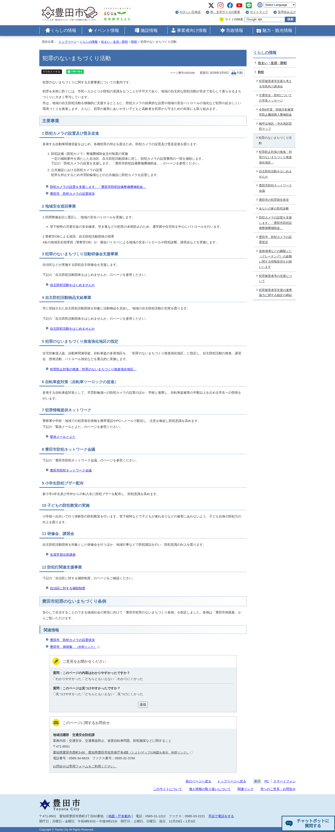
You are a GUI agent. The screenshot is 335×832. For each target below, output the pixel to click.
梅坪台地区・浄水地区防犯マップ (275, 126)
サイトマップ (259, 12)
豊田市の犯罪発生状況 (274, 199)
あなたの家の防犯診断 (274, 208)
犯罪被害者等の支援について (275, 278)
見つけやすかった (68, 694)
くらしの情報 (63, 30)
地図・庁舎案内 (119, 816)
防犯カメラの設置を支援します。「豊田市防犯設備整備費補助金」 (98, 187)
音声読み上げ (287, 12)
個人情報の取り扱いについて (210, 789)
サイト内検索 (234, 19)
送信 (143, 704)
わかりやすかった (68, 679)
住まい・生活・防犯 (114, 41)
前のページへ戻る (198, 781)
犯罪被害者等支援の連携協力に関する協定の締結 (275, 292)
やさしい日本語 (190, 12)
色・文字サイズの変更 (225, 12)
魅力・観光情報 (277, 30)
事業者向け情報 (192, 30)
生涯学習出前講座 (63, 554)
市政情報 (234, 30)
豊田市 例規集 (75, 647)
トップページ (67, 41)
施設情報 (149, 30)
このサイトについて (167, 789)
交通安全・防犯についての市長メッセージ (275, 98)
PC (266, 781)
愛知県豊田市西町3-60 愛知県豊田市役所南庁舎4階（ (123, 752)
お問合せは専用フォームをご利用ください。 (85, 766)
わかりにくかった (130, 679)
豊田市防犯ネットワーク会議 (71, 470)
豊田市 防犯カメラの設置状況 (72, 193)
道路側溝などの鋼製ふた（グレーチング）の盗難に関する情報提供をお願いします (275, 259)
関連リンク (246, 789)
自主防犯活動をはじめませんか (72, 285)
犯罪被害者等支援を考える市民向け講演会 (275, 84)
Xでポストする (51, 71)
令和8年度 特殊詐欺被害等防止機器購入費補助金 (276, 112)
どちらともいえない (99, 679)
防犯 (134, 41)
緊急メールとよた (63, 437)
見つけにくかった (130, 694)
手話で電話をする (221, 816)
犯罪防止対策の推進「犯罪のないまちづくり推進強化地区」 (93, 369)
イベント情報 (106, 30)
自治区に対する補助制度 (67, 588)
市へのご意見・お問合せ (278, 789)
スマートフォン (284, 781)
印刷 (240, 72)
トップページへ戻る (231, 781)
